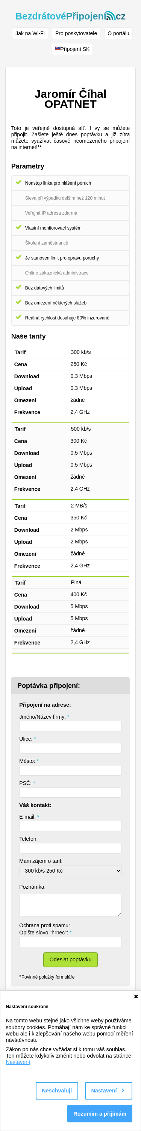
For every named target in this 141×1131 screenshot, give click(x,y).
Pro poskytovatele (76, 33)
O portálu (118, 33)
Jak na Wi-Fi (30, 33)
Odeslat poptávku (71, 959)
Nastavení (18, 1062)
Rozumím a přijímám (99, 1114)
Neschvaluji (57, 1091)
